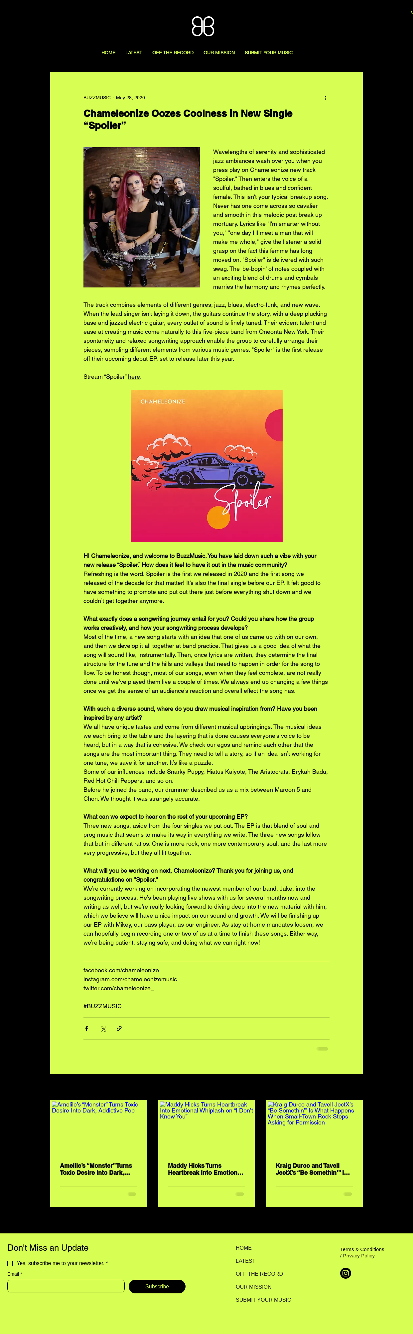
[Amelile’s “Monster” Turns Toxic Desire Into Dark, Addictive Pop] (98, 1128)
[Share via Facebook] (86, 1028)
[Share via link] (119, 1028)
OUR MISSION (254, 1287)
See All (355, 1087)
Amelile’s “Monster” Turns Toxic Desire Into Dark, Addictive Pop (96, 1169)
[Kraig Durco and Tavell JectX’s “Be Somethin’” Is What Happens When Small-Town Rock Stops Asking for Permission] (314, 1128)
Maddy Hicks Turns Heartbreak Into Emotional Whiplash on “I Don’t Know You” (206, 1169)
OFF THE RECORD (259, 1274)
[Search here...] (367, 12)
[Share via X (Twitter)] (103, 1028)
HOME (244, 1248)
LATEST (245, 1261)
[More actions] (326, 98)
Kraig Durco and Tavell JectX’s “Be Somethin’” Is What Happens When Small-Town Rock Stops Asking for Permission (311, 1169)
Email (14, 1274)
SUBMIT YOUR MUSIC (259, 1300)
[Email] (64, 1286)
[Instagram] (345, 1273)
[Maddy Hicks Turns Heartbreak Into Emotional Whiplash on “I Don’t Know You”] (206, 1128)
